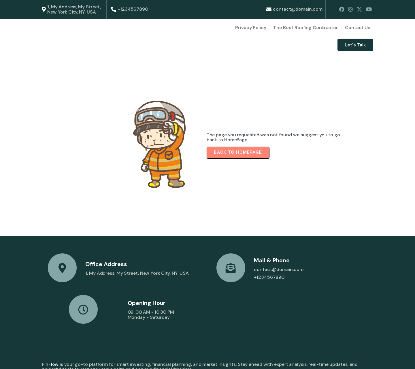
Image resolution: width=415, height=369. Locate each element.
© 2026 (50, 359)
